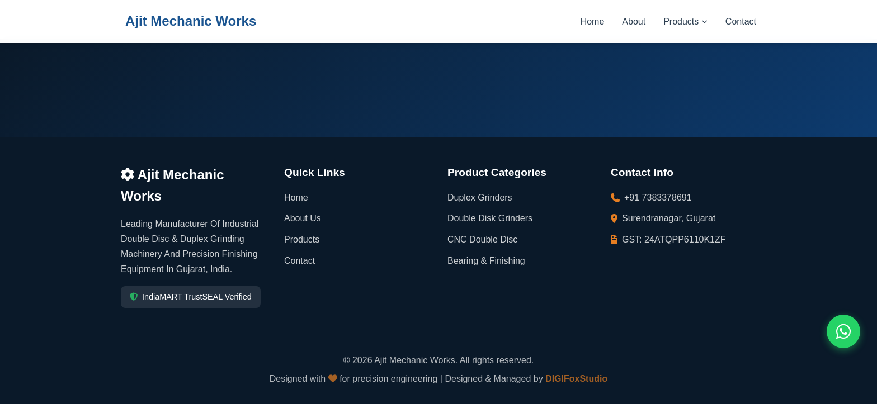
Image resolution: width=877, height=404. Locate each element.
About (633, 21)
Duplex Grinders (479, 197)
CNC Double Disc (482, 239)
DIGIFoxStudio (576, 378)
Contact (740, 21)
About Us (302, 218)
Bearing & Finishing (486, 260)
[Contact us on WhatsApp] (843, 331)
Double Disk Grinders (489, 218)
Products (685, 21)
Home (593, 21)
